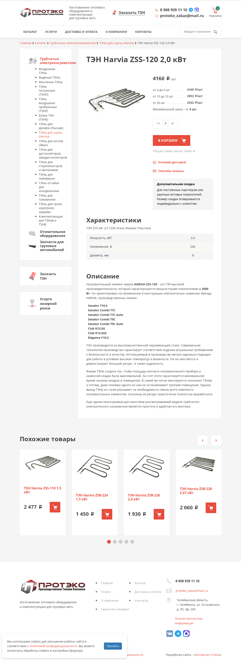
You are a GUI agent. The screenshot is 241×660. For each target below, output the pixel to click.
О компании (110, 600)
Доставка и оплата (148, 592)
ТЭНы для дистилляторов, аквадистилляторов (51, 153)
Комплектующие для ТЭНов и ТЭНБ (51, 220)
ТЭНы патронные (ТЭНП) (47, 90)
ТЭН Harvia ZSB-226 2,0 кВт (144, 497)
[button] (202, 440)
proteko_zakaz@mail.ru (192, 591)
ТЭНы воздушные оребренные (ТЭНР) (48, 105)
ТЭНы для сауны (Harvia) (50, 134)
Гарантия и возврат (115, 609)
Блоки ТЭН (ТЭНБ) (46, 117)
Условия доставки (172, 162)
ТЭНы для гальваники (47, 197)
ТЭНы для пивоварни (47, 176)
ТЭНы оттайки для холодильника (49, 187)
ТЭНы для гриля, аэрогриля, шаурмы (51, 208)
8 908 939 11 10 (173, 9)
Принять (113, 646)
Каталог (140, 583)
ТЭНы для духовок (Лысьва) (51, 126)
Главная (107, 583)
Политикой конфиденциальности (53, 646)
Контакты (141, 600)
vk (169, 633)
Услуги (106, 592)
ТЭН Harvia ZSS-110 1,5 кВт (42, 490)
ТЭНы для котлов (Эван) (51, 143)
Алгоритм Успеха (207, 655)
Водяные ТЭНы (49, 77)
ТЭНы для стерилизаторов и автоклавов (50, 166)
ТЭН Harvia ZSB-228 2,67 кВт (196, 491)
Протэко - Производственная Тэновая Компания (42, 12)
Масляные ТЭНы (51, 82)
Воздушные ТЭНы (47, 71)
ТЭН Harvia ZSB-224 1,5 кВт (92, 497)
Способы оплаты (171, 171)
